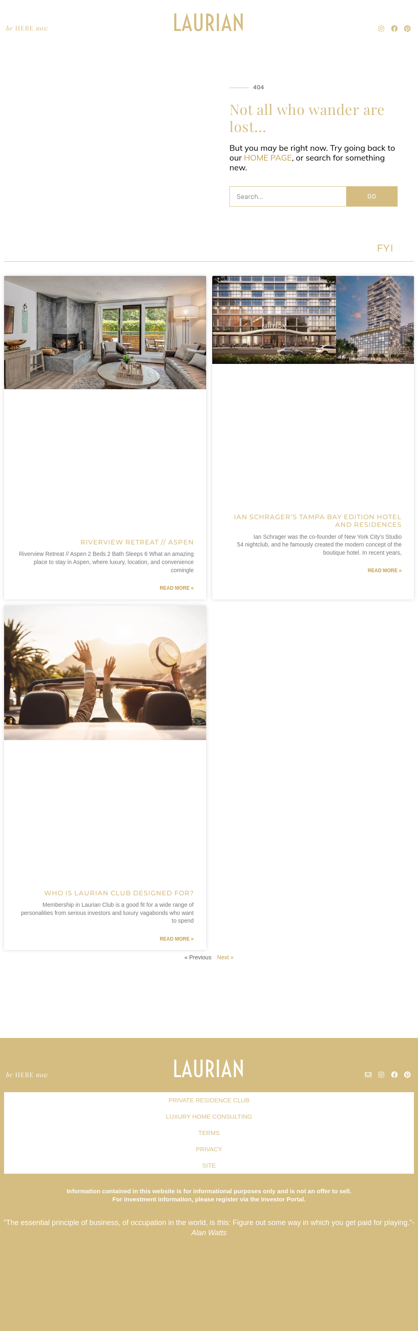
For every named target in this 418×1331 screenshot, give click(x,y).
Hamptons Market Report (20, 1314)
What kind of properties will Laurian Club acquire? (36, 1291)
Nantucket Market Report (20, 1277)
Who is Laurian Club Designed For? (119, 893)
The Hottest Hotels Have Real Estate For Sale (33, 1302)
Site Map (216, 1282)
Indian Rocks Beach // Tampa (22, 1305)
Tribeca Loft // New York (20, 1299)
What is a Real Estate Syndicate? (24, 1308)
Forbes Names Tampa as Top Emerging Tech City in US (245, 1302)
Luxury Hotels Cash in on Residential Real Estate (242, 1314)
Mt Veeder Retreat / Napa (20, 1317)
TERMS (209, 1132)
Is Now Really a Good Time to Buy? (233, 1274)
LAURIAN (209, 23)
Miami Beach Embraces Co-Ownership (234, 1299)
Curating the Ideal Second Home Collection (239, 1317)
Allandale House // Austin (20, 1311)
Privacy (215, 1271)
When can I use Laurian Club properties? (237, 1285)
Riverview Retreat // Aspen (137, 542)
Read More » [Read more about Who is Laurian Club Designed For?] (176, 939)
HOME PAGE (268, 157)
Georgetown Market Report (229, 1325)
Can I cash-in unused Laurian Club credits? (238, 1291)
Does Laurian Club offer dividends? (233, 1319)
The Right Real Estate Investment (25, 1274)
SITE (209, 1165)
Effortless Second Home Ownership (234, 1305)
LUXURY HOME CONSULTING (209, 1116)
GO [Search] (371, 196)
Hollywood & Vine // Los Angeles (232, 1288)
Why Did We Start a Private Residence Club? (32, 1294)
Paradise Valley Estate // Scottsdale (234, 1308)
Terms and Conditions (18, 1319)
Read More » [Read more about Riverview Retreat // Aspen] (176, 588)
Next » (225, 957)
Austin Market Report (225, 1322)
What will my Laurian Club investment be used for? (36, 1322)
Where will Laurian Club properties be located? (241, 1311)
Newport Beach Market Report (230, 1279)
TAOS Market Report (224, 1277)
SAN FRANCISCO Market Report (231, 1297)
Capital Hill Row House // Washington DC (30, 1297)
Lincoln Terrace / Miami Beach (23, 1282)
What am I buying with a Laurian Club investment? (243, 1294)
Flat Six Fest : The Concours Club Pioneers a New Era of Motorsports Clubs (52, 1325)
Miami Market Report (17, 1279)
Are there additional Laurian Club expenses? (32, 1288)
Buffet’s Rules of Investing (228, 1268)
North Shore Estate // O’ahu (22, 1285)
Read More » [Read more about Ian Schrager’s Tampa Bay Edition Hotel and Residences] (385, 570)
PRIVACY (209, 1149)
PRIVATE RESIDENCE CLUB (209, 1100)
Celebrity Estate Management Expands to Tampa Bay (37, 1271)
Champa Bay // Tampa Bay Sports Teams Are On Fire (37, 1268)
